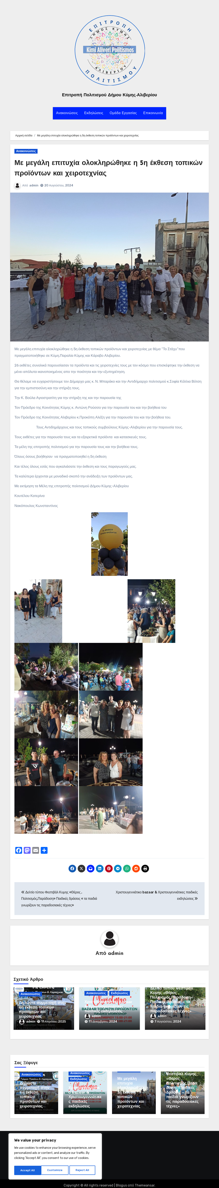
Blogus (121, 1182)
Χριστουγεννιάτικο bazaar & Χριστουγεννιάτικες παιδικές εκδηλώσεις (108, 1007)
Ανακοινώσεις (67, 113)
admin (34, 185)
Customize (28, 1170)
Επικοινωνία (153, 113)
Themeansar (144, 1182)
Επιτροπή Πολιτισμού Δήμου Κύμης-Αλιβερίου (109, 95)
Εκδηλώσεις (93, 113)
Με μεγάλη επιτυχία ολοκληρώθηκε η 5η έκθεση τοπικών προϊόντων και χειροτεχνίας (132, 1089)
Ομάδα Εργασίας (123, 113)
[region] (55, 1157)
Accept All (83, 1170)
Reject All (56, 1170)
